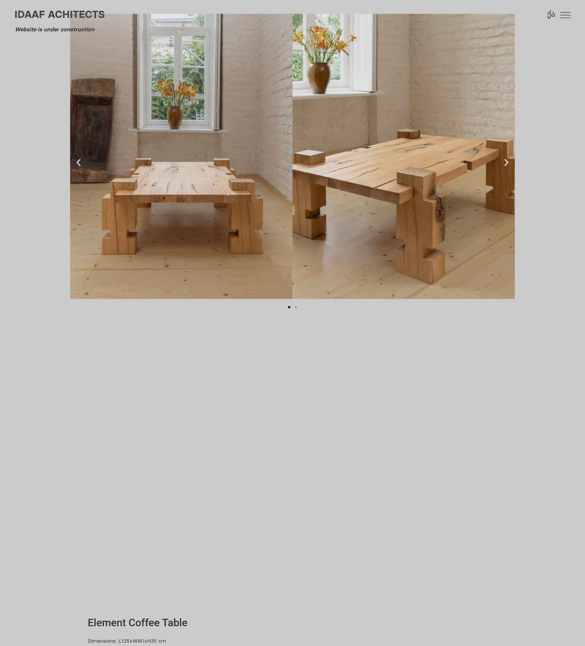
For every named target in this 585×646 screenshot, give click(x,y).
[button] (78, 162)
